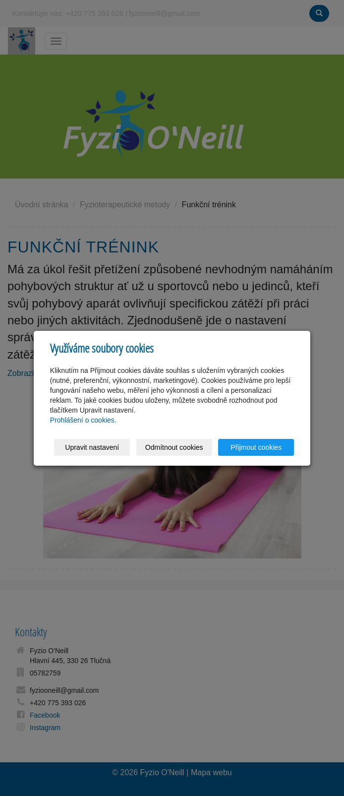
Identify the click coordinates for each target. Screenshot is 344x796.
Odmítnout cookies (174, 447)
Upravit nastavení (92, 447)
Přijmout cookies (256, 447)
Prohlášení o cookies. (83, 420)
